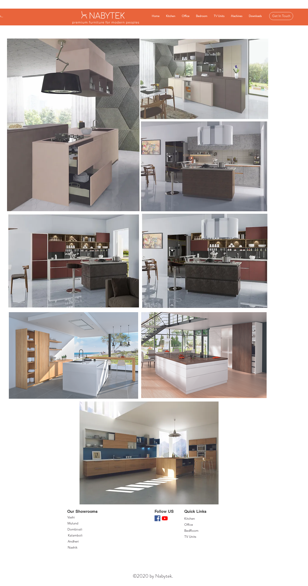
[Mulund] (82, 523)
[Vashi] (82, 517)
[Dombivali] (83, 529)
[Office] (199, 525)
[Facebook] (157, 518)
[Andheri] (83, 541)
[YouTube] (165, 518)
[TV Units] (199, 537)
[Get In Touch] (281, 16)
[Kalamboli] (83, 535)
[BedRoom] (199, 531)
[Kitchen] (199, 519)
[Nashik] (83, 547)
